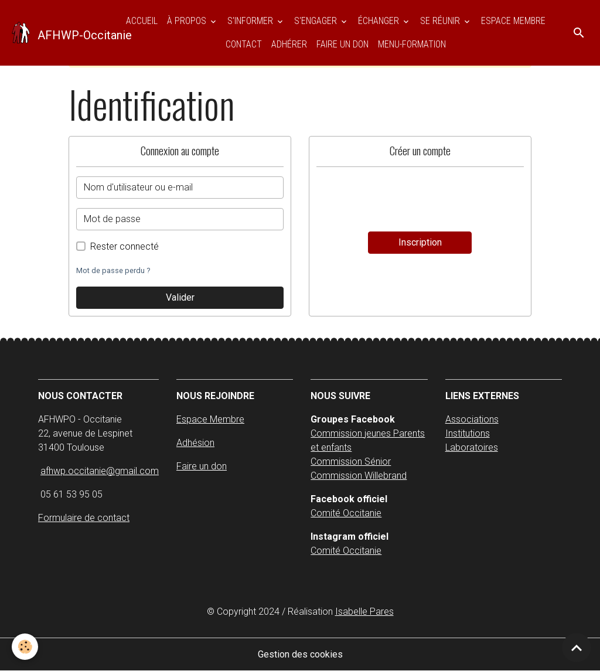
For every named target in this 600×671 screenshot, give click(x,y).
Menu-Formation (412, 44)
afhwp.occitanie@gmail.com (99, 470)
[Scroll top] (576, 647)
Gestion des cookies (300, 654)
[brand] (58, 33)
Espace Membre (210, 419)
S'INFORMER (251, 20)
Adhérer (289, 44)
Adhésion (195, 442)
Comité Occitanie (346, 513)
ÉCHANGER (379, 20)
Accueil (142, 20)
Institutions (467, 433)
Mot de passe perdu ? (113, 270)
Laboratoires (471, 447)
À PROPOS (188, 20)
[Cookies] (25, 646)
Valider (180, 297)
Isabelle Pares (364, 611)
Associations (472, 419)
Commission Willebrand (359, 475)
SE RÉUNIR (441, 20)
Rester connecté (124, 246)
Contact (244, 44)
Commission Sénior (351, 461)
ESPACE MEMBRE (513, 20)
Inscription (420, 242)
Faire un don (342, 44)
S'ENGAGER (316, 20)
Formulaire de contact (83, 517)
